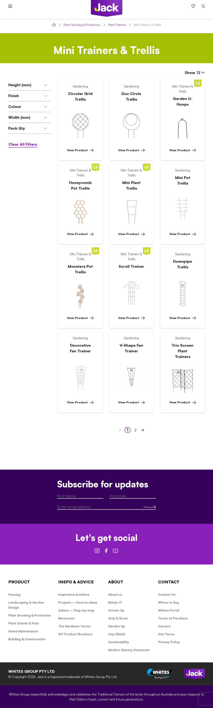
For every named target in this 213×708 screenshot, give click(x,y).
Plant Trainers (117, 24)
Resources (66, 618)
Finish (27, 95)
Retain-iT (115, 602)
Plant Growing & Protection (82, 24)
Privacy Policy (169, 642)
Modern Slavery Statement (129, 650)
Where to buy (168, 602)
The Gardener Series (74, 626)
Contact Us (167, 595)
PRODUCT (19, 581)
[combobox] (200, 72)
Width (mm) (27, 117)
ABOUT (115, 581)
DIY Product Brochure (75, 634)
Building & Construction (26, 639)
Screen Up (116, 610)
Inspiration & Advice (73, 595)
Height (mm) (27, 85)
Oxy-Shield (116, 634)
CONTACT (168, 581)
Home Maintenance (23, 631)
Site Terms (166, 634)
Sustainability (118, 642)
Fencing (14, 595)
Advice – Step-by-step (76, 610)
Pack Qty (27, 128)
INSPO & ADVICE (76, 581)
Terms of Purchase (173, 618)
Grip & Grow (118, 618)
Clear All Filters (23, 144)
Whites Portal (168, 610)
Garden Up (116, 626)
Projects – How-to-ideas (77, 602)
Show (195, 72)
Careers (164, 626)
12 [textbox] (198, 72)
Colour (27, 106)
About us (115, 595)
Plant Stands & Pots (23, 623)
